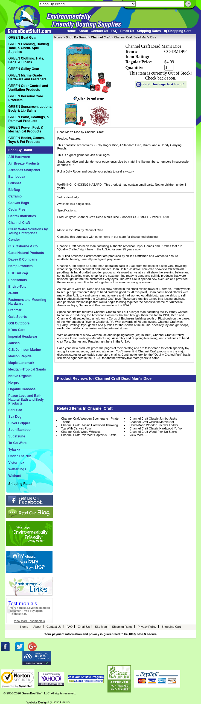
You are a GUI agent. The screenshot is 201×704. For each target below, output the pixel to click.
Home (71, 31)
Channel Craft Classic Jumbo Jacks (153, 418)
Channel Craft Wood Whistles (81, 431)
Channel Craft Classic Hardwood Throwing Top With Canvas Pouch (89, 426)
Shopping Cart (177, 31)
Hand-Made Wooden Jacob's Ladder (153, 425)
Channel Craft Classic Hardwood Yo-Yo (155, 428)
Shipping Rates (149, 31)
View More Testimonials (29, 621)
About (83, 31)
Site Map (101, 626)
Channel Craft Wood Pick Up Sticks (153, 431)
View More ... (138, 435)
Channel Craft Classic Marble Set (151, 421)
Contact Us (99, 31)
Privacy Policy (147, 626)
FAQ (114, 31)
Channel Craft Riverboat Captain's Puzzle (89, 435)
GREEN (22, 37)
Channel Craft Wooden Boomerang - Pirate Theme (90, 420)
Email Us (127, 31)
